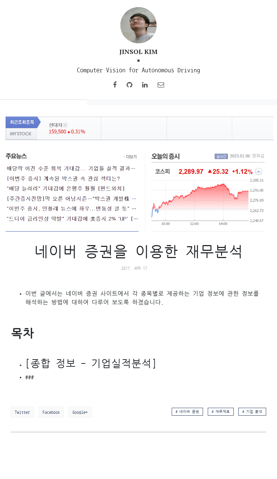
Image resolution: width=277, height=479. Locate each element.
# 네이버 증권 (187, 412)
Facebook (51, 412)
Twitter (22, 412)
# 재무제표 (221, 412)
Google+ (80, 412)
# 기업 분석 (252, 412)
